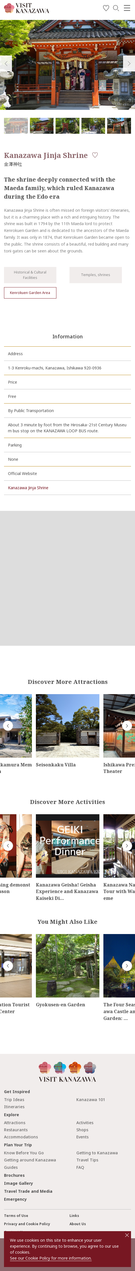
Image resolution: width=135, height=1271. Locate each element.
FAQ (80, 1167)
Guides (11, 1167)
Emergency (15, 1199)
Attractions (14, 1122)
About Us (77, 1223)
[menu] (127, 8)
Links (74, 1215)
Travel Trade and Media (28, 1191)
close (127, 1235)
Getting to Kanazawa (97, 1152)
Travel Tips (87, 1160)
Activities (84, 1122)
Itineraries (14, 1106)
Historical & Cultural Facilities (30, 275)
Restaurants (16, 1129)
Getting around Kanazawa (30, 1160)
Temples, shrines (95, 274)
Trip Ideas (14, 1099)
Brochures (14, 1175)
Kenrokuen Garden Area (30, 292)
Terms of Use (16, 1215)
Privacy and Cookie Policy (27, 1223)
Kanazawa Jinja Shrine (28, 487)
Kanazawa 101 (90, 1099)
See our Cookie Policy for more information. (51, 1258)
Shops (82, 1129)
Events (82, 1137)
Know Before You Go (24, 1152)
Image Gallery (18, 1183)
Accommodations (21, 1137)
